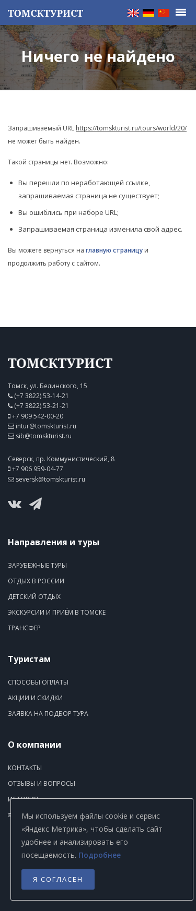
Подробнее (99, 855)
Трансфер (24, 628)
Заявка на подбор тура (48, 713)
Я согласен (58, 879)
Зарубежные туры (37, 565)
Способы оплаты (38, 682)
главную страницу (114, 250)
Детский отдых (34, 596)
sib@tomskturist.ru (44, 435)
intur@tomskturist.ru (46, 426)
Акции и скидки (35, 697)
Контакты (25, 767)
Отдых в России (36, 581)
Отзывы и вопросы (41, 783)
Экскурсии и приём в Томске (57, 612)
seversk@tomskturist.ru (50, 479)
